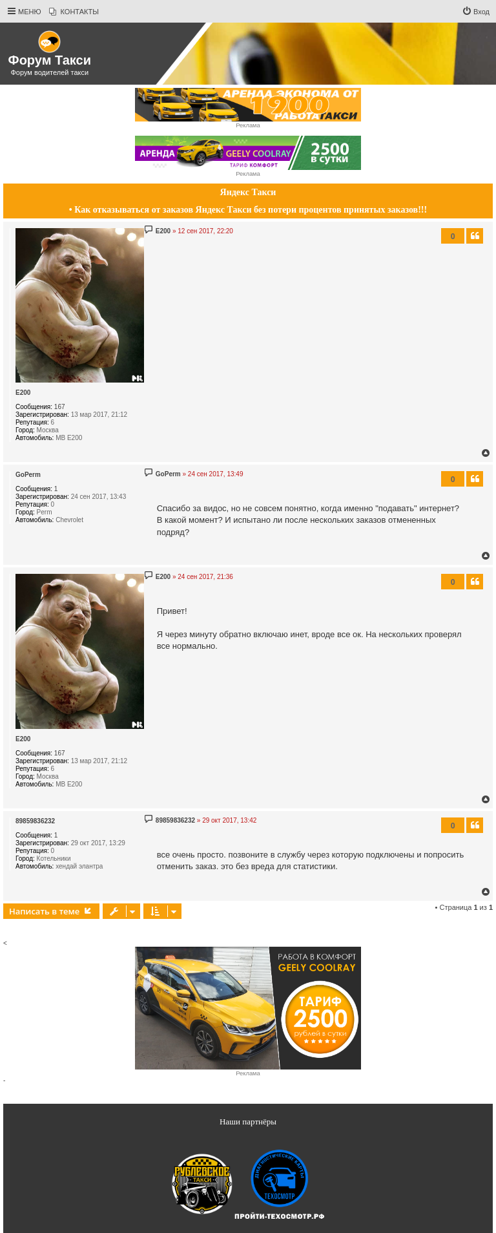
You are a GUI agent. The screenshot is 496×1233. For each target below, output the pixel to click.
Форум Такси (49, 60)
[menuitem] (74, 11)
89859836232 (35, 821)
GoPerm (28, 474)
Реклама (248, 125)
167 (59, 406)
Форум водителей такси (49, 72)
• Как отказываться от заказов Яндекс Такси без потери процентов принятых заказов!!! (248, 210)
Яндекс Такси (248, 192)
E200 (23, 392)
